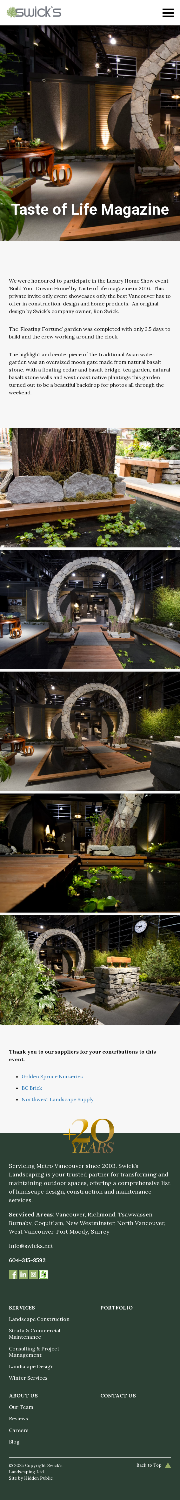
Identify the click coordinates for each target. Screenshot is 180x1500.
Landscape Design (31, 1366)
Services (22, 1307)
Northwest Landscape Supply (57, 1099)
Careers (19, 1430)
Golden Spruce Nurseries (52, 1076)
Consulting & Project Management (34, 1351)
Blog (14, 1441)
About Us (23, 1395)
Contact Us (118, 1395)
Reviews (18, 1418)
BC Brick (32, 1088)
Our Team (21, 1407)
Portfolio (116, 1307)
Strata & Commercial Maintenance (34, 1333)
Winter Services (28, 1378)
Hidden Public (38, 1478)
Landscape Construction (39, 1319)
